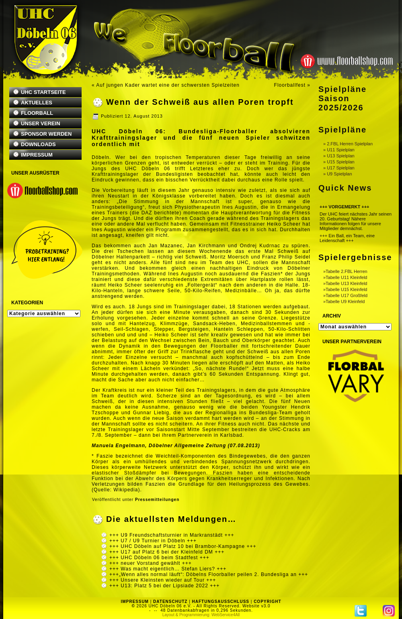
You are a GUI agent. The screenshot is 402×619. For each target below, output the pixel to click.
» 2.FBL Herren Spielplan (348, 143)
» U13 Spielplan (339, 155)
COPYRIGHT (267, 601)
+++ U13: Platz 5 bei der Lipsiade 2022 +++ (164, 585)
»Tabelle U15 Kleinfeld (345, 289)
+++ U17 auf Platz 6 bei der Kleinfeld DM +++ (166, 552)
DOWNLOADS (38, 144)
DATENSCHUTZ (170, 601)
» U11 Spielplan (339, 149)
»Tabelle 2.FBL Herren (345, 271)
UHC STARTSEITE (43, 92)
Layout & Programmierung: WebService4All (201, 615)
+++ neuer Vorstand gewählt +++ (150, 563)
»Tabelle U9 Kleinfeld (344, 301)
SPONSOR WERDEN (46, 134)
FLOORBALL (37, 113)
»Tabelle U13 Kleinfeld (345, 283)
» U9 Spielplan (337, 173)
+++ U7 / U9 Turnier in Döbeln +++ (153, 541)
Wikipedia (125, 490)
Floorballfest (290, 85)
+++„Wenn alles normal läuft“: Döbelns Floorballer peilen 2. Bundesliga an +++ (208, 574)
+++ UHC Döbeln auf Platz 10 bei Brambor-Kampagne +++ (182, 546)
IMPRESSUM (37, 155)
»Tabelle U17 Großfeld (345, 295)
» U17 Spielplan (339, 167)
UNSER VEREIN (40, 123)
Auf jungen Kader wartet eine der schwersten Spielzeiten (168, 85)
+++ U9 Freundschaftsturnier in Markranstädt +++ (171, 535)
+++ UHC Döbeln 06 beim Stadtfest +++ (159, 557)
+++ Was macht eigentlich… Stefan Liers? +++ (167, 569)
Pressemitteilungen (157, 499)
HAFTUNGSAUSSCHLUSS (220, 601)
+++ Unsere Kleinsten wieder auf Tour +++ (162, 580)
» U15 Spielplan (339, 161)
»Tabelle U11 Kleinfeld (345, 277)
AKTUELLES (36, 103)
